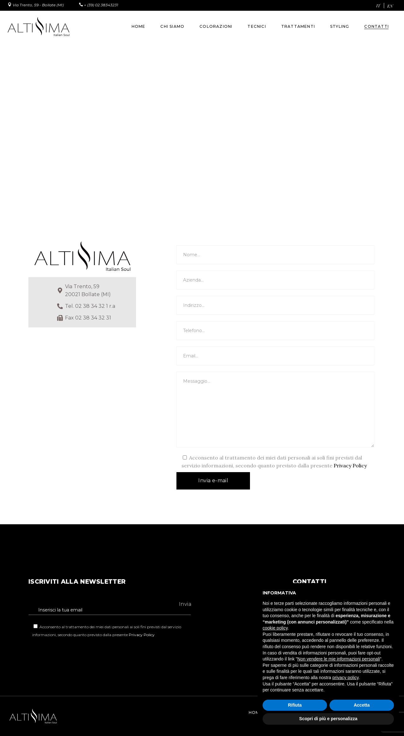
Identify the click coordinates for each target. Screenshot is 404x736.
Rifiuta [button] (295, 705)
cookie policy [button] (275, 627)
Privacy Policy (350, 465)
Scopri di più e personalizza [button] (328, 718)
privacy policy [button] (345, 677)
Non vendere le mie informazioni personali (338, 658)
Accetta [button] (362, 705)
